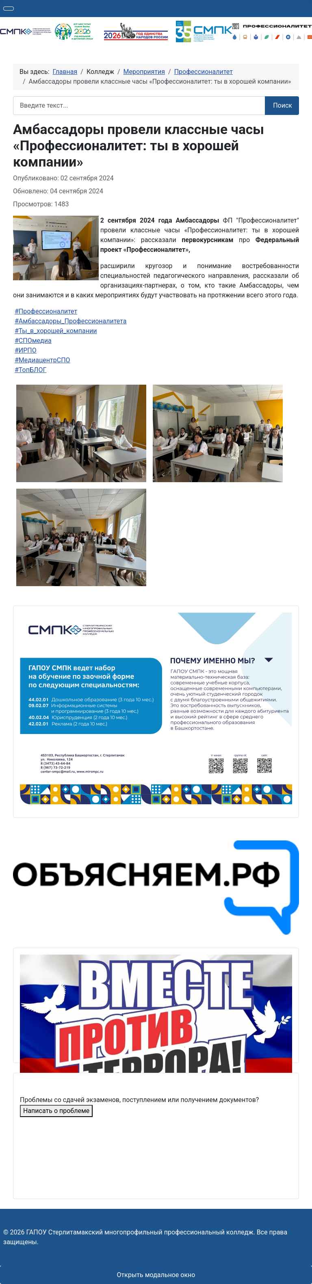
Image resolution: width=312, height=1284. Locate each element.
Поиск (282, 105)
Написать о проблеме (56, 1111)
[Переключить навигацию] (8, 8)
